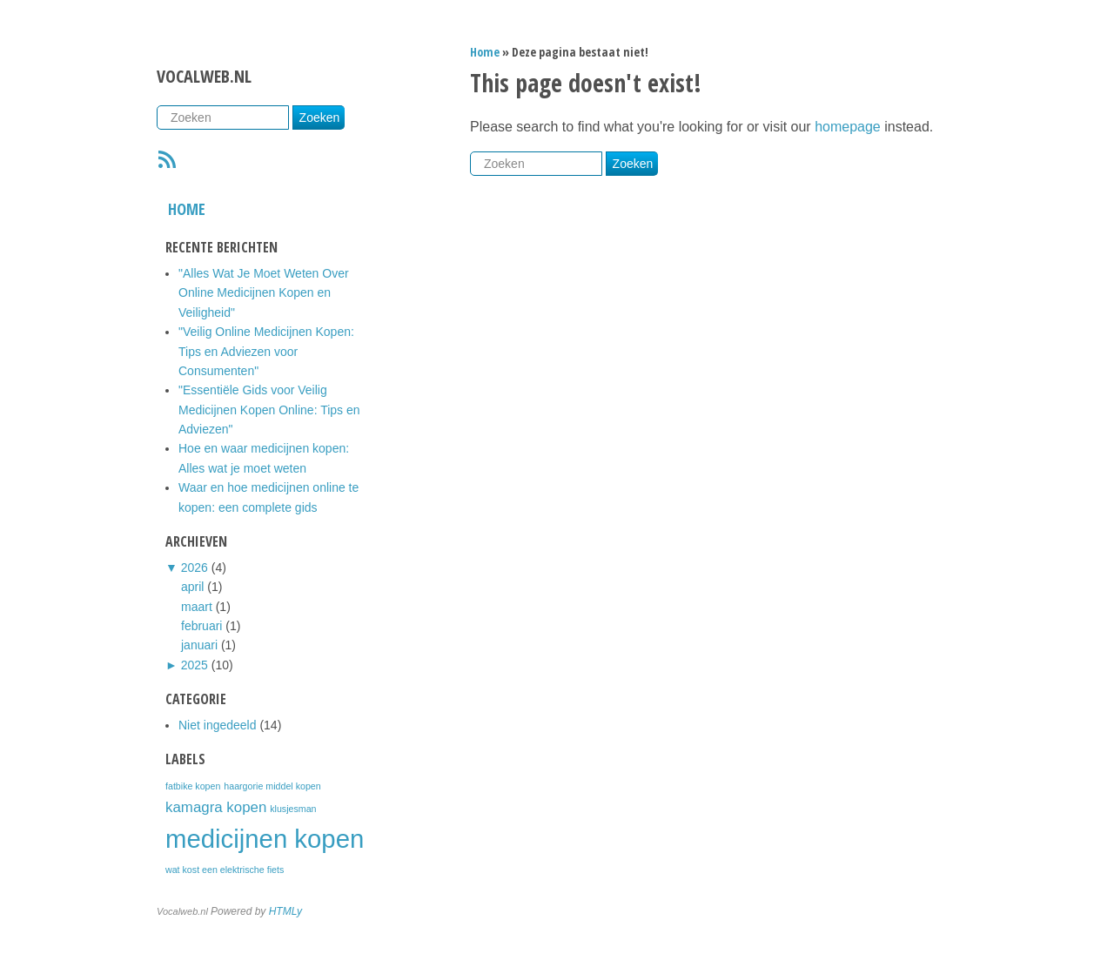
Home (186, 208)
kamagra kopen (215, 807)
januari (199, 645)
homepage (848, 126)
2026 (194, 567)
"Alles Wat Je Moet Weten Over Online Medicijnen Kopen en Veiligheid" (263, 292)
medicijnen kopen (264, 838)
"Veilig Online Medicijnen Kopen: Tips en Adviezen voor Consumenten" (266, 351)
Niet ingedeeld (217, 725)
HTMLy (285, 911)
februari (201, 626)
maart (196, 607)
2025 (194, 665)
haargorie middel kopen (272, 786)
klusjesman (293, 808)
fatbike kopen (192, 786)
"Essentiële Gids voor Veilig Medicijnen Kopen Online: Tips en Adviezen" (269, 409)
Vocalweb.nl (204, 76)
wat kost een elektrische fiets (224, 869)
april (192, 587)
